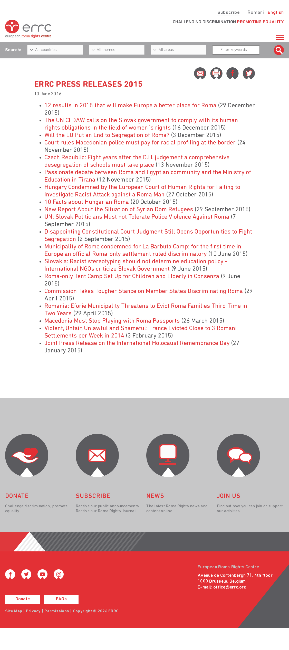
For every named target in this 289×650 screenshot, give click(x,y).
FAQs (61, 599)
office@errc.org (229, 587)
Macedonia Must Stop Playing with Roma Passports (112, 321)
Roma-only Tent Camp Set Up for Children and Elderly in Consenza (131, 277)
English (276, 12)
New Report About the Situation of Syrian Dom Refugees (118, 210)
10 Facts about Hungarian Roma (86, 202)
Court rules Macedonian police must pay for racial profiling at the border (140, 143)
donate (17, 496)
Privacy (33, 611)
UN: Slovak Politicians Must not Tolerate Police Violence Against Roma (136, 217)
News (155, 496)
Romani (255, 12)
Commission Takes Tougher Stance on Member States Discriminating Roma (143, 291)
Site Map (13, 611)
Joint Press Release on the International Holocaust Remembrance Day (136, 343)
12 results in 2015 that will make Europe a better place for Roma (130, 106)
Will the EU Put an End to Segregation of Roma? (106, 135)
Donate (22, 599)
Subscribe (228, 12)
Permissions (56, 611)
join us (228, 496)
